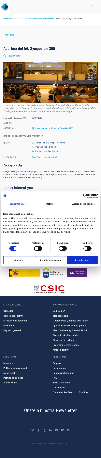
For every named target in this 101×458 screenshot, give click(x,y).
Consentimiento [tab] (17, 204)
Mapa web (8, 363)
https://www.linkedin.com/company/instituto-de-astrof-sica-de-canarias (50, 430)
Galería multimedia (27, 19)
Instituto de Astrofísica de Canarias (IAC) (54, 128)
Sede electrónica (61, 382)
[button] (50, 82)
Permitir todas (82, 260)
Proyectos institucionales (66, 335)
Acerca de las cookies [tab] (83, 204)
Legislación (59, 311)
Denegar (18, 260)
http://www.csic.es (49, 289)
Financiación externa (64, 340)
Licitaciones (59, 368)
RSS (55, 378)
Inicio (5, 19)
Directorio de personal (15, 320)
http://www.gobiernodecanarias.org (53, 272)
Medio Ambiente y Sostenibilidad (70, 330)
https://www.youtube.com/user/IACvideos (56, 430)
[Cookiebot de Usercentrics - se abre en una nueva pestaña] (85, 196)
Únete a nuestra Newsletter (50, 410)
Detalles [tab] (50, 204)
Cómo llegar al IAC (13, 316)
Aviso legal (9, 373)
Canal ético (59, 387)
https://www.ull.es (78, 272)
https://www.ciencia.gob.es (24, 273)
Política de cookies (13, 378)
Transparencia (60, 316)
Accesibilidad (10, 382)
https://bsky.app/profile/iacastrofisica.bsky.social (62, 430)
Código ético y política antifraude (70, 320)
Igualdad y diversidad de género (69, 325)
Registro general (12, 330)
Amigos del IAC (61, 349)
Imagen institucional (63, 373)
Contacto (8, 311)
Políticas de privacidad (15, 368)
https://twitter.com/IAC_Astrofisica (33, 430)
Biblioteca (8, 325)
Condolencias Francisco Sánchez (70, 392)
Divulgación (14, 19)
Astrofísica (9, 35)
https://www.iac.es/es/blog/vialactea (68, 430)
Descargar (14, 56)
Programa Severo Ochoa (66, 345)
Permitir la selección (50, 260)
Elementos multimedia (45, 19)
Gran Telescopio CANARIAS (44, 157)
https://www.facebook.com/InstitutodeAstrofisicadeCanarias (39, 430)
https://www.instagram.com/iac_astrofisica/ (45, 430)
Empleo (57, 363)
